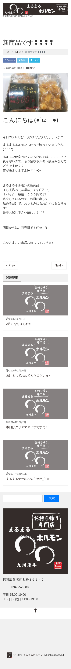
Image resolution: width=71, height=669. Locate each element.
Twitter (23, 60)
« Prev (10, 265)
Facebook (9, 60)
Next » (59, 265)
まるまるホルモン (33, 655)
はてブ (34, 60)
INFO (32, 68)
